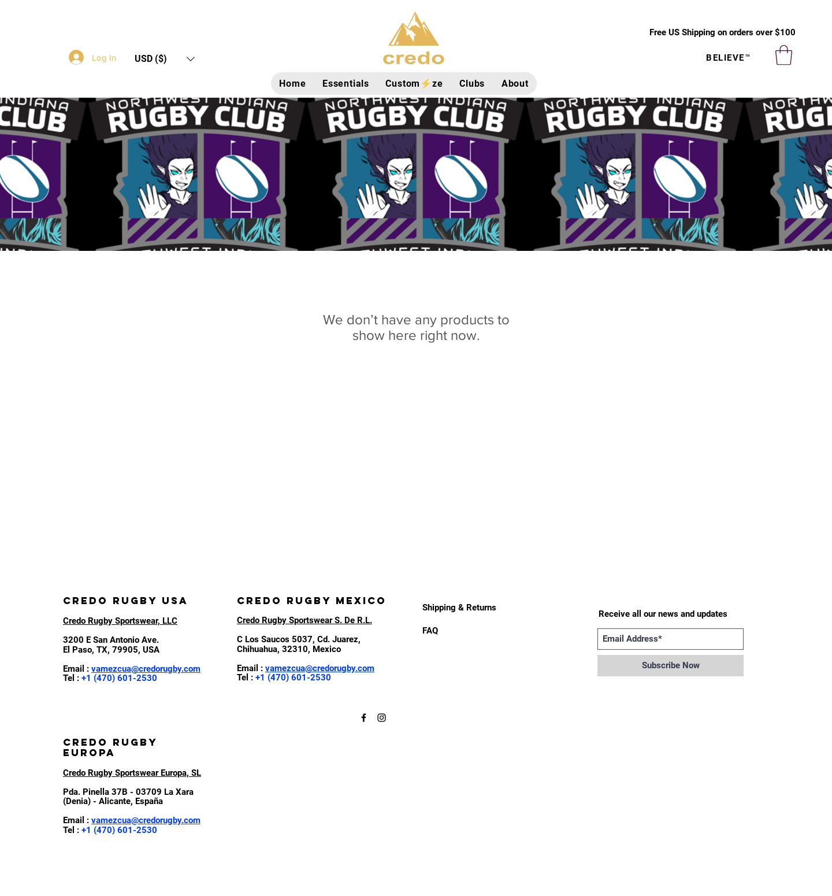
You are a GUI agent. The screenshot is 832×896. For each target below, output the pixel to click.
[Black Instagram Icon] (381, 717)
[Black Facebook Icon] (363, 717)
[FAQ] (431, 630)
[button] (164, 59)
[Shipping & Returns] (459, 607)
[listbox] (164, 59)
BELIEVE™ (728, 58)
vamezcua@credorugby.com (145, 669)
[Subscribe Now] (670, 665)
